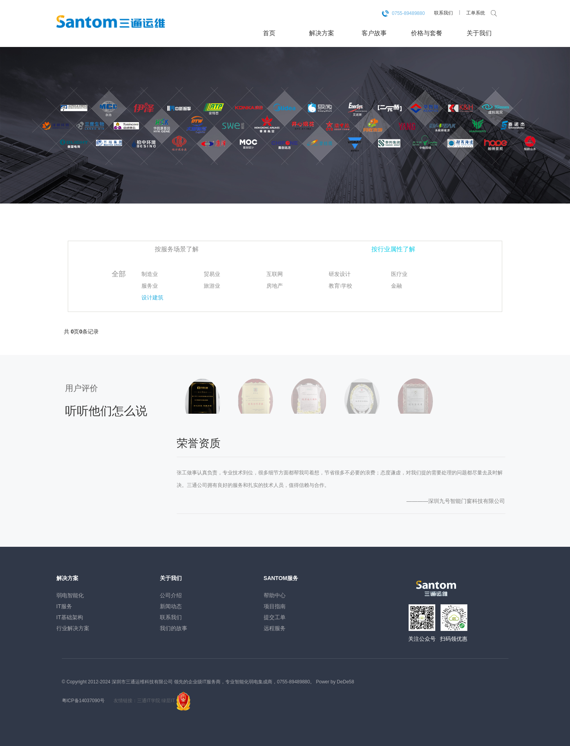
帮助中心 (275, 595)
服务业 (149, 286)
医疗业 (399, 274)
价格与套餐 (426, 33)
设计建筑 (152, 298)
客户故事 (374, 33)
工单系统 (475, 13)
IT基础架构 (69, 617)
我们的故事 (173, 628)
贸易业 (212, 274)
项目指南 (275, 606)
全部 (119, 274)
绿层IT (168, 700)
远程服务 (275, 628)
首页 (269, 33)
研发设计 (340, 274)
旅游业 (212, 286)
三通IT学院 (148, 700)
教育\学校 (340, 286)
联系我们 (443, 13)
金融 (396, 286)
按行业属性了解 (393, 249)
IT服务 (64, 606)
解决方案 (321, 33)
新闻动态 (171, 606)
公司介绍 (171, 595)
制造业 (149, 274)
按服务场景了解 (177, 249)
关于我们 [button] (479, 33)
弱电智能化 (70, 595)
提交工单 (275, 617)
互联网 (274, 274)
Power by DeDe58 (335, 682)
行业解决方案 (72, 628)
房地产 (274, 286)
